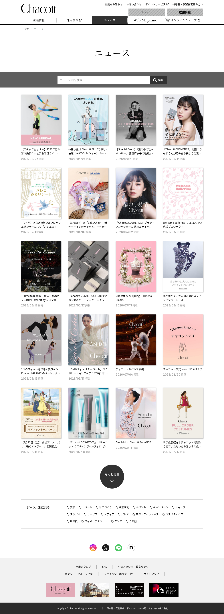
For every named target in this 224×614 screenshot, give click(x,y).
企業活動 (124, 507)
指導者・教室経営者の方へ (188, 4)
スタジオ (75, 514)
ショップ (180, 507)
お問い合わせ (134, 4)
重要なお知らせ (114, 4)
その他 (133, 521)
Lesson (147, 12)
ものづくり (105, 507)
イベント (141, 507)
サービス (92, 514)
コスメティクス (174, 514)
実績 (72, 507)
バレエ (125, 514)
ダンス (118, 521)
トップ (25, 29)
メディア (109, 514)
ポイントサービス (155, 4)
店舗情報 (185, 12)
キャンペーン (160, 507)
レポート (87, 507)
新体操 (74, 521)
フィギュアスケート (96, 521)
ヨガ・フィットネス (147, 514)
